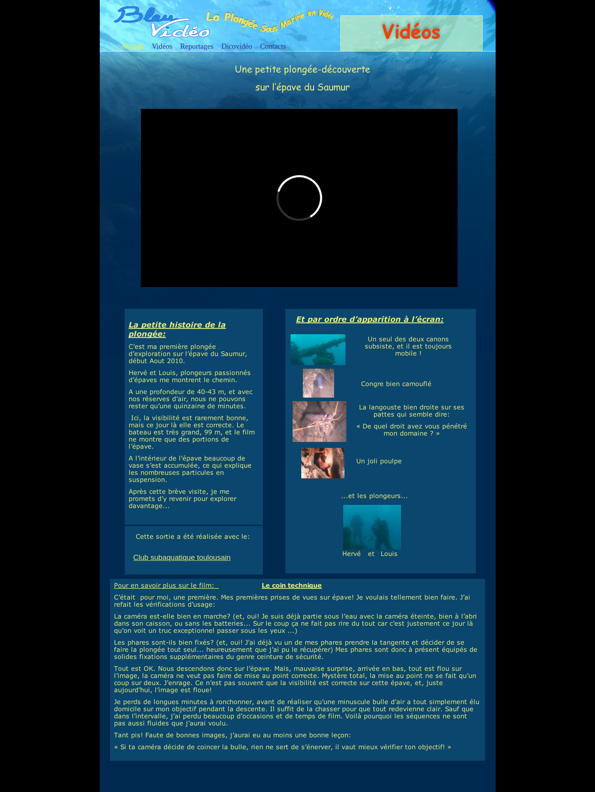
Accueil (132, 46)
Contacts (273, 46)
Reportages (196, 46)
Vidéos (162, 46)
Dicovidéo (236, 46)
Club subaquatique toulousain (182, 557)
